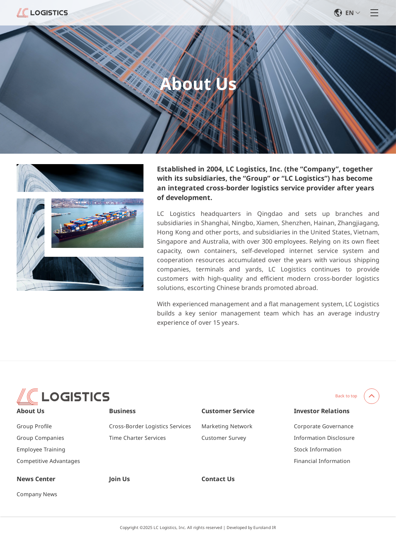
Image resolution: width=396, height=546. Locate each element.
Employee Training (41, 449)
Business (122, 411)
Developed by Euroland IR (251, 527)
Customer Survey (223, 437)
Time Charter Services (137, 437)
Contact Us (218, 479)
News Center (36, 479)
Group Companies (40, 437)
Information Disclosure (324, 437)
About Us (30, 411)
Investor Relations (322, 411)
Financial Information (322, 461)
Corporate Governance (323, 426)
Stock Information (317, 449)
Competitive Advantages (48, 461)
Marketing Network (227, 426)
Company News (37, 494)
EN (349, 12)
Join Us (119, 479)
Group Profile (34, 426)
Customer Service (227, 411)
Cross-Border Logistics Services (150, 426)
